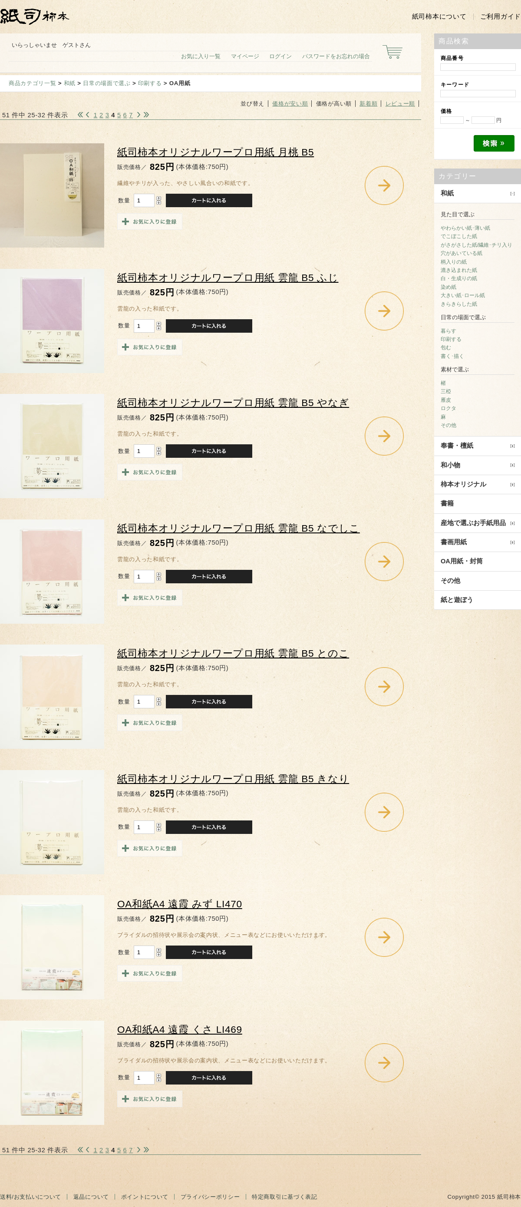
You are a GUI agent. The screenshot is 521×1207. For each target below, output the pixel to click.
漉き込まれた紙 (459, 270)
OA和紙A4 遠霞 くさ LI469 (179, 1029)
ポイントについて (144, 1197)
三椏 (446, 391)
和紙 (70, 83)
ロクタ (448, 408)
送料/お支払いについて (30, 1197)
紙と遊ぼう (457, 599)
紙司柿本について (439, 16)
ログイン (280, 56)
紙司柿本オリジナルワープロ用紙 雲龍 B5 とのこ (233, 653)
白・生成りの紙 (459, 278)
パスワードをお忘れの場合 (336, 56)
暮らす (448, 331)
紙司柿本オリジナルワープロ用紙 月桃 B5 (215, 152)
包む (446, 347)
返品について (91, 1197)
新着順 (368, 103)
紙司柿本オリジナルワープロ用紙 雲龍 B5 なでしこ (238, 528)
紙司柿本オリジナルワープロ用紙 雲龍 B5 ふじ (228, 277)
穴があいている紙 (461, 253)
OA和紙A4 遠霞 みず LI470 (179, 904)
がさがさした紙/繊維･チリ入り (476, 245)
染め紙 (448, 287)
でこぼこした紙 (459, 236)
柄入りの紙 (454, 262)
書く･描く (452, 356)
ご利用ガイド (500, 16)
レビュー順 (400, 103)
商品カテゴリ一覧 (32, 83)
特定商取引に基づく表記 (284, 1197)
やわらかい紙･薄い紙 (465, 228)
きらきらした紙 (459, 304)
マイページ (245, 56)
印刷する (150, 83)
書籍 (447, 503)
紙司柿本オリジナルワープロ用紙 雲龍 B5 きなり (233, 779)
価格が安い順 (290, 103)
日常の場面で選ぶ (106, 83)
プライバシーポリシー (210, 1197)
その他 (448, 425)
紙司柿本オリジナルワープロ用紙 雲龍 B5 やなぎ (233, 402)
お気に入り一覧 (201, 56)
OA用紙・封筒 (462, 561)
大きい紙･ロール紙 (463, 295)
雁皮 (446, 400)
